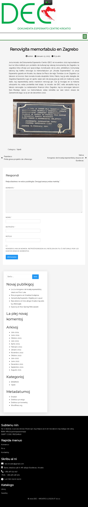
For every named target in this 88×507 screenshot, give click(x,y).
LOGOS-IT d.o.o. (53, 499)
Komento (10, 188)
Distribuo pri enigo (18, 400)
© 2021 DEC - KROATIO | (37, 499)
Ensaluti (14, 397)
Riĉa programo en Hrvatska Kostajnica (25, 295)
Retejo (9, 236)
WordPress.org (16, 405)
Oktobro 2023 (16, 338)
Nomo (9, 217)
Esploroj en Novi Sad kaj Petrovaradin (24, 307)
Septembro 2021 (17, 367)
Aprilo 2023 (15, 344)
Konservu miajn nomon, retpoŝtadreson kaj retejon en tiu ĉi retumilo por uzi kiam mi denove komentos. (42, 250)
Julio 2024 (15, 332)
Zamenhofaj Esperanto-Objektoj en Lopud (26, 298)
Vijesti (19, 149)
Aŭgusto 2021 (16, 370)
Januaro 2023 (16, 350)
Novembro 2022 (17, 353)
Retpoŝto (10, 227)
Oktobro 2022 (16, 355)
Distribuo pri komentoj (19, 402)
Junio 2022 (15, 361)
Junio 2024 (15, 335)
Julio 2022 (15, 358)
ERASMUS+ (15, 382)
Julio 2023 (15, 341)
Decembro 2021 (17, 364)
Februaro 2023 (16, 347)
